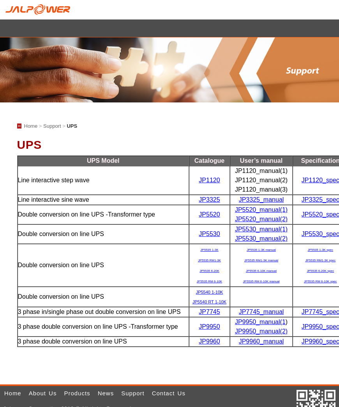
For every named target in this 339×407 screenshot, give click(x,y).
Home (330, 9)
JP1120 (209, 180)
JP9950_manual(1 (260, 322)
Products (77, 393)
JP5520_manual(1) (261, 209)
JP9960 (209, 341)
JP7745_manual (261, 311)
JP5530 (209, 234)
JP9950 (209, 326)
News (106, 393)
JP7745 (209, 311)
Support (52, 126)
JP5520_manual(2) (261, 219)
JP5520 (209, 214)
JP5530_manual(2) (261, 238)
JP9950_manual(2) (261, 331)
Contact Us (168, 393)
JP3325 (209, 199)
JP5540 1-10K (209, 292)
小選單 (169, 28)
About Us (43, 393)
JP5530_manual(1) (261, 229)
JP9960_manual (261, 341)
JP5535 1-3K (209, 250)
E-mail (321, 9)
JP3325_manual (261, 199)
